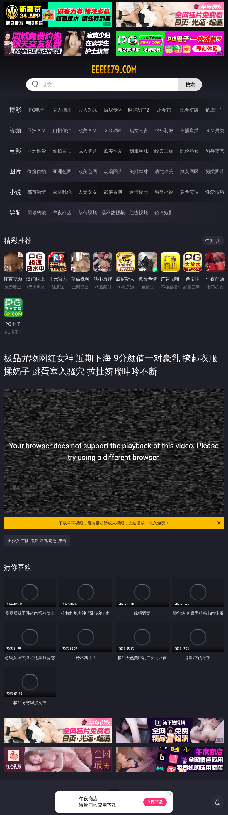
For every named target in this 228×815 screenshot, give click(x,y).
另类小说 (163, 192)
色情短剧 (163, 212)
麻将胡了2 (138, 110)
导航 (15, 212)
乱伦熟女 (189, 151)
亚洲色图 (62, 171)
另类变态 (214, 151)
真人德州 (62, 110)
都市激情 (36, 192)
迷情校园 (138, 192)
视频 (15, 130)
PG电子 (37, 110)
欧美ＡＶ (87, 130)
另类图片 (214, 171)
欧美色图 (87, 171)
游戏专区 (113, 110)
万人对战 (87, 110)
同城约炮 (36, 212)
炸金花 (164, 110)
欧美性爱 (113, 151)
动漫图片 (113, 171)
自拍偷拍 (62, 130)
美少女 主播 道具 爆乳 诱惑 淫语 (37, 540)
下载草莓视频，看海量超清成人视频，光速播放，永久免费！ (140, 523)
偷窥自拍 (36, 171)
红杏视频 (138, 212)
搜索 (190, 84)
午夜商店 (62, 212)
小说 (15, 192)
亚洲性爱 (36, 151)
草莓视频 (87, 212)
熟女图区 (189, 171)
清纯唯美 (163, 171)
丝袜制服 (163, 130)
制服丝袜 (138, 151)
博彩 (15, 110)
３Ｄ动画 (113, 130)
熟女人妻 (138, 130)
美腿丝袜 (138, 171)
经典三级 (163, 151)
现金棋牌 (189, 110)
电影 (15, 151)
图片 (15, 171)
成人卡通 (87, 151)
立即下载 (155, 802)
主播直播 (189, 130)
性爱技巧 (214, 192)
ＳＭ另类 (214, 130)
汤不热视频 (113, 212)
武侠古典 (113, 192)
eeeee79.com (114, 69)
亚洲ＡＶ (36, 130)
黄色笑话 (189, 192)
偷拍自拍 (62, 151)
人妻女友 (87, 192)
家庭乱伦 (62, 192)
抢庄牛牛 (214, 110)
